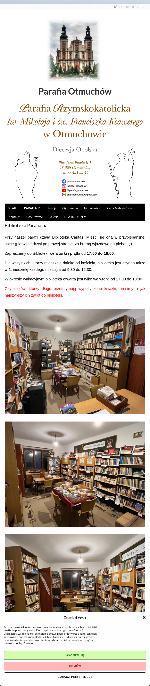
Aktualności (92, 208)
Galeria (53, 217)
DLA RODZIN (75, 217)
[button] (144, 617)
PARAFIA (32, 208)
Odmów (75, 666)
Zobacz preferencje (75, 677)
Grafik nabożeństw (118, 208)
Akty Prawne (34, 217)
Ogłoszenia (70, 208)
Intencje (51, 208)
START (13, 208)
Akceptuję (75, 655)
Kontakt (14, 217)
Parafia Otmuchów (75, 91)
